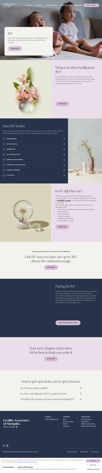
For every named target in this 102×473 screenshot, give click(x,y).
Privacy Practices (72, 452)
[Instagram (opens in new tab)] (7, 446)
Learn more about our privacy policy (27, 462)
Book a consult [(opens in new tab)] (91, 5)
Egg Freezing (85, 421)
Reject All (93, 465)
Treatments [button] (29, 5)
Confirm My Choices (93, 469)
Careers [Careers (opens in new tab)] (65, 424)
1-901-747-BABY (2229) (51, 419)
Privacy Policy (84, 452)
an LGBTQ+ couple (64, 200)
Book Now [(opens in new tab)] (62, 103)
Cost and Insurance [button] (51, 5)
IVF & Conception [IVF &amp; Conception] (86, 419)
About (64, 419)
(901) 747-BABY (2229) (76, 5)
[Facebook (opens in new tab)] (4, 446)
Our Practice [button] (39, 5)
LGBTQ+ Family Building (88, 424)
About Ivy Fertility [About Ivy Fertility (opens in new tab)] (68, 421)
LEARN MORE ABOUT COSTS (67, 322)
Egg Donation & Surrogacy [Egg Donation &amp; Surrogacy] (88, 426)
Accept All (93, 460)
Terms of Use (95, 452)
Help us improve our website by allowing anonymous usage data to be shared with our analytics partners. (47, 468)
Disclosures (66, 426)
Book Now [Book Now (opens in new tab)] (15, 48)
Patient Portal (64, 5)
